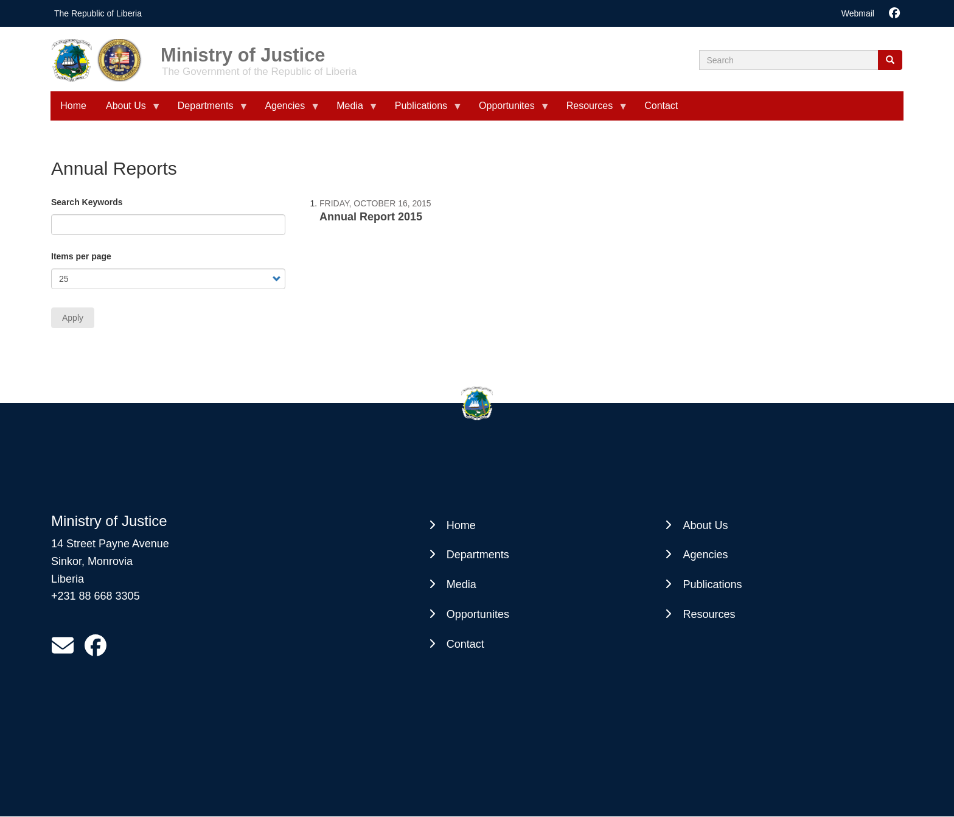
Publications (712, 584)
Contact (465, 644)
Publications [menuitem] (423, 110)
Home (461, 525)
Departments (478, 555)
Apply (72, 318)
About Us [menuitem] (128, 110)
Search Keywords (87, 202)
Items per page (81, 256)
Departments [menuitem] (208, 110)
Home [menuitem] (73, 105)
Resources (709, 614)
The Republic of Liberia (98, 13)
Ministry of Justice (243, 50)
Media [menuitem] (352, 110)
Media (461, 584)
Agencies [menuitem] (287, 110)
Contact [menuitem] (661, 105)
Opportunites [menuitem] (509, 110)
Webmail (857, 13)
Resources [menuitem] (592, 110)
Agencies (705, 555)
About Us (705, 525)
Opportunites (478, 614)
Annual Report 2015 (370, 217)
